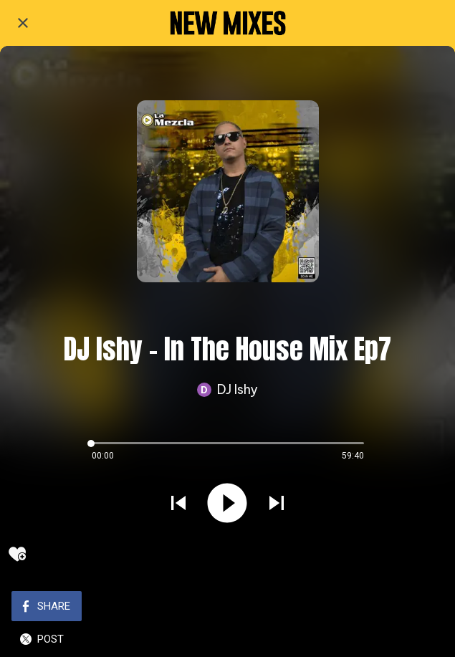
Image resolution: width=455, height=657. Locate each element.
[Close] (23, 23)
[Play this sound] (227, 504)
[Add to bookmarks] (17, 554)
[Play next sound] (276, 504)
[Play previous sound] (178, 504)
